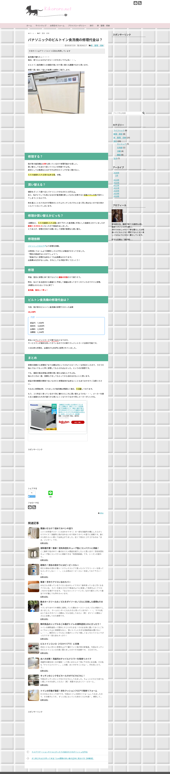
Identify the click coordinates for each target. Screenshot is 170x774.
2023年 (116, 182)
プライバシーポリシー (77, 25)
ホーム (29, 25)
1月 (116, 175)
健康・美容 (117, 134)
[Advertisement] (66, 132)
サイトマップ (41, 25)
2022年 (116, 185)
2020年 (116, 190)
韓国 (119, 154)
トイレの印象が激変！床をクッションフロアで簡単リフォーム (68, 690)
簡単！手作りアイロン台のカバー (55, 581)
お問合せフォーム (57, 25)
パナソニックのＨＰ (37, 246)
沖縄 (119, 151)
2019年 (116, 193)
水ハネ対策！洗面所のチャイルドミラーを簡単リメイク (65, 658)
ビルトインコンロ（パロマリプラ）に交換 (59, 643)
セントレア (121, 144)
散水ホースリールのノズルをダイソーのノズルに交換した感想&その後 (71, 603)
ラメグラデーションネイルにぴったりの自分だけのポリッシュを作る (57, 752)
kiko (101, 513)
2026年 (116, 172)
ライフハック (118, 130)
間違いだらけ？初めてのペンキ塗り (56, 528)
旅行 (91, 25)
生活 (115, 158)
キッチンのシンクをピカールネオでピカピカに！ (62, 675)
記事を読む (44, 543)
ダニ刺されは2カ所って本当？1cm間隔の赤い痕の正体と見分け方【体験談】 (60, 758)
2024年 (116, 180)
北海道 (119, 147)
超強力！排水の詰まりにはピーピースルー (59, 564)
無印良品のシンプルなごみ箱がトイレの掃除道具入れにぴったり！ (70, 623)
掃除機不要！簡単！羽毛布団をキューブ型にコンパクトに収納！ (69, 548)
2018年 (116, 196)
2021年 (116, 188)
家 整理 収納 (103, 25)
